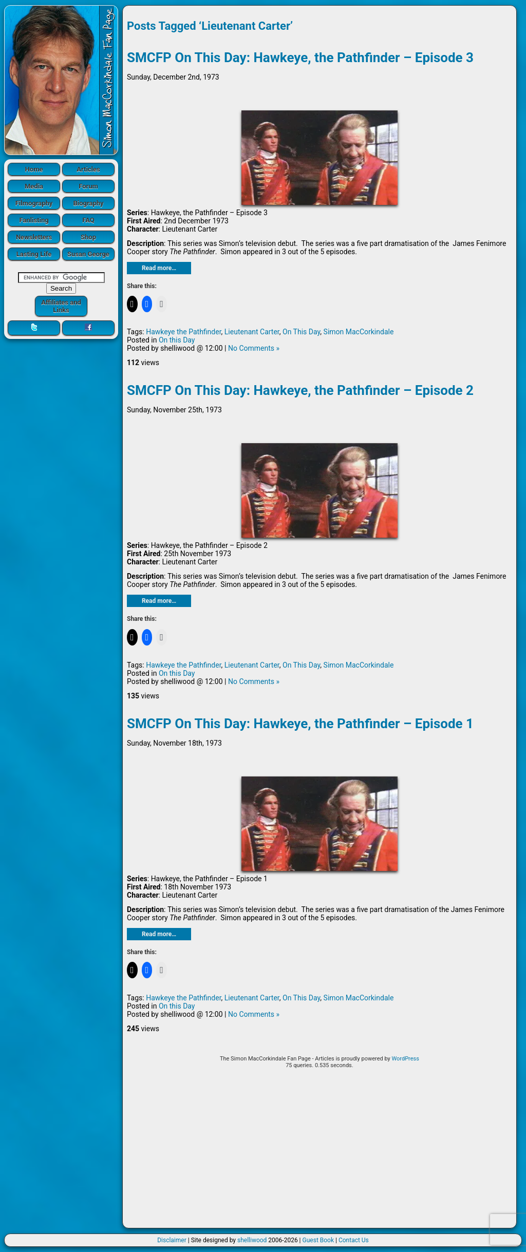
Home (34, 169)
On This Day (301, 332)
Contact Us (354, 1240)
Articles (88, 169)
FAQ (88, 220)
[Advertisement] (319, 1152)
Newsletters (34, 237)
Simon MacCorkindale (359, 332)
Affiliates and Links (61, 306)
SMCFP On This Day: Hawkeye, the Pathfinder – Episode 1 (300, 723)
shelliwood (252, 1240)
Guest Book (318, 1240)
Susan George (88, 254)
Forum (88, 186)
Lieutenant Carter (251, 332)
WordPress (405, 1058)
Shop (88, 237)
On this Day (177, 340)
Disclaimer (171, 1240)
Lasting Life (33, 254)
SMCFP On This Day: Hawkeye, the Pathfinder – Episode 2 (300, 390)
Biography (88, 203)
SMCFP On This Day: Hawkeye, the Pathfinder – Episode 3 (300, 57)
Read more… (159, 268)
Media (34, 186)
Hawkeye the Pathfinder (183, 332)
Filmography (34, 203)
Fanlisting (33, 220)
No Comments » (253, 348)
